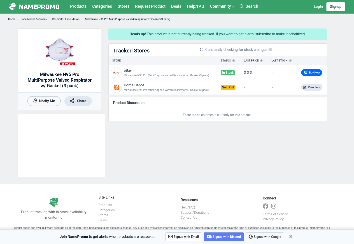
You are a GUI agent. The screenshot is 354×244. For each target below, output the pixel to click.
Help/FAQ (195, 6)
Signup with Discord (224, 237)
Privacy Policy (273, 219)
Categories (102, 6)
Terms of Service (275, 214)
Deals (176, 6)
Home (11, 19)
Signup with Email (183, 237)
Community (220, 6)
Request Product (150, 6)
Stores (123, 6)
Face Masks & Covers (33, 19)
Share (78, 100)
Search (249, 6)
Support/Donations (195, 213)
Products (78, 6)
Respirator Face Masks (65, 19)
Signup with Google (265, 237)
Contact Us (189, 218)
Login (318, 7)
